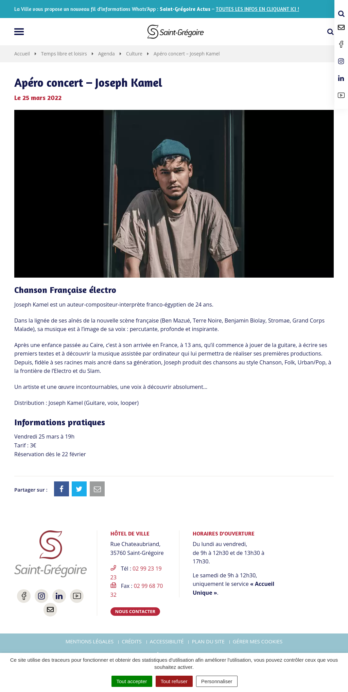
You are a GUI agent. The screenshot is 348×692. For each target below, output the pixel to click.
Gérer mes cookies (258, 641)
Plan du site (208, 641)
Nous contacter (135, 611)
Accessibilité (167, 641)
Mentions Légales (90, 641)
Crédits (132, 641)
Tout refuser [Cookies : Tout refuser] (174, 681)
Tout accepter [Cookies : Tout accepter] (132, 681)
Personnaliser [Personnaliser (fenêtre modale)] (216, 681)
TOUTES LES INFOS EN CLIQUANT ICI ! (257, 9)
